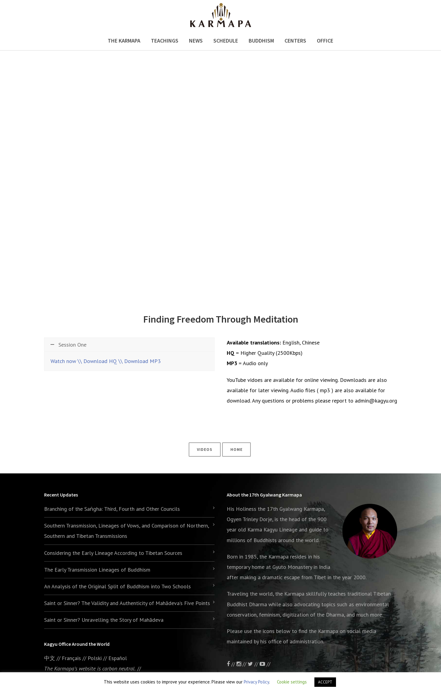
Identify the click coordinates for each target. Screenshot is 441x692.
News (196, 40)
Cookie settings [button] (292, 682)
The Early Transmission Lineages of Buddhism (97, 569)
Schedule (225, 40)
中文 (49, 658)
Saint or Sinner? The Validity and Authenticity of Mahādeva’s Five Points (127, 603)
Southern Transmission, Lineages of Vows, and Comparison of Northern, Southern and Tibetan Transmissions (126, 530)
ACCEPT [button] (325, 682)
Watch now (63, 361)
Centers (295, 40)
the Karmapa (274, 556)
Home (236, 449)
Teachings (164, 40)
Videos (204, 449)
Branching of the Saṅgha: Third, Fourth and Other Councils (112, 508)
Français (71, 658)
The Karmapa (124, 40)
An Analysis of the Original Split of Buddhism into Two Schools (117, 586)
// (254, 663)
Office (325, 40)
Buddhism (261, 40)
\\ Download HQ (97, 361)
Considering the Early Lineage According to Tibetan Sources (113, 552)
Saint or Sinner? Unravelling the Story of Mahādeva (103, 619)
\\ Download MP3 (139, 361)
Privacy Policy (256, 682)
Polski (95, 658)
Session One (68, 344)
